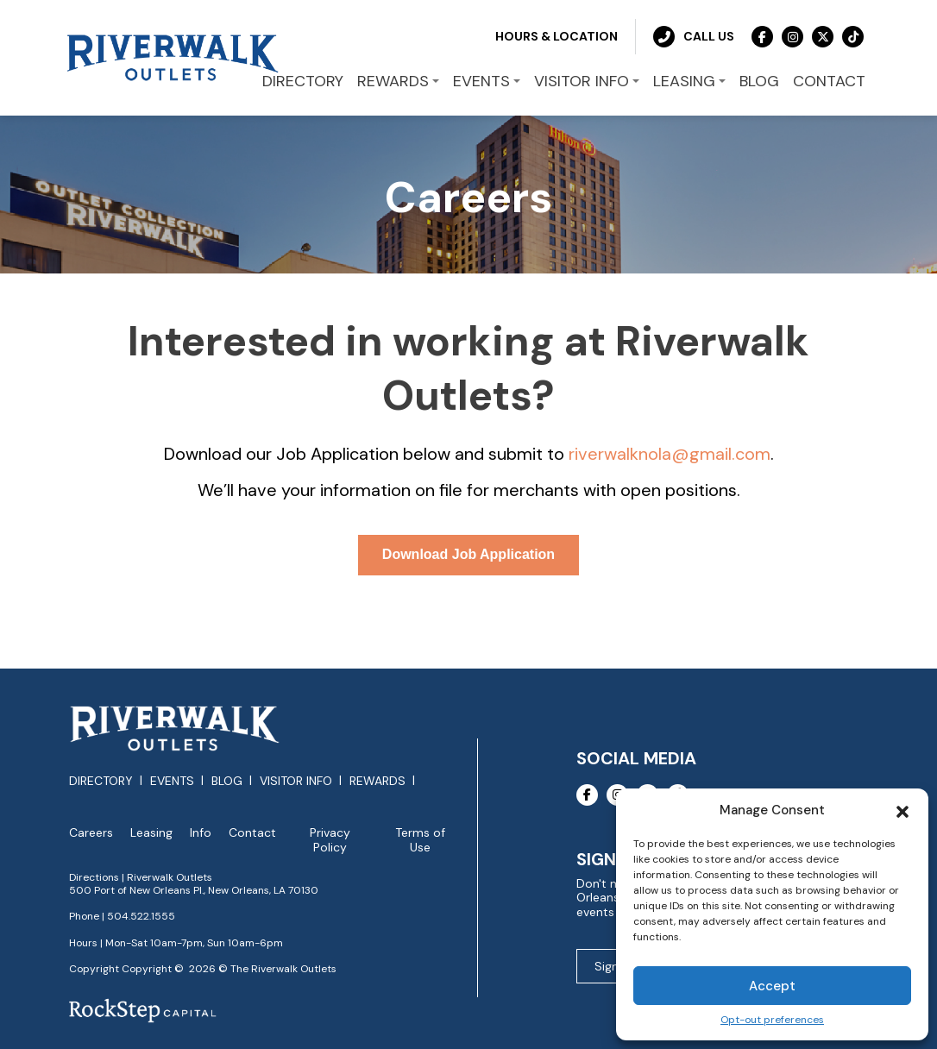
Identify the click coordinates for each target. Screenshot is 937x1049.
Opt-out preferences (772, 1020)
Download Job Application (468, 554)
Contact (252, 833)
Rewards (377, 780)
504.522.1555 (141, 916)
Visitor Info (296, 780)
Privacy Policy (330, 840)
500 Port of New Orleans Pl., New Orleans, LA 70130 (193, 890)
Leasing (151, 833)
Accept (772, 986)
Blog (226, 780)
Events (172, 780)
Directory (101, 780)
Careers (91, 833)
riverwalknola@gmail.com (669, 454)
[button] (902, 810)
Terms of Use (420, 840)
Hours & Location (556, 36)
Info (200, 833)
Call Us (693, 36)
